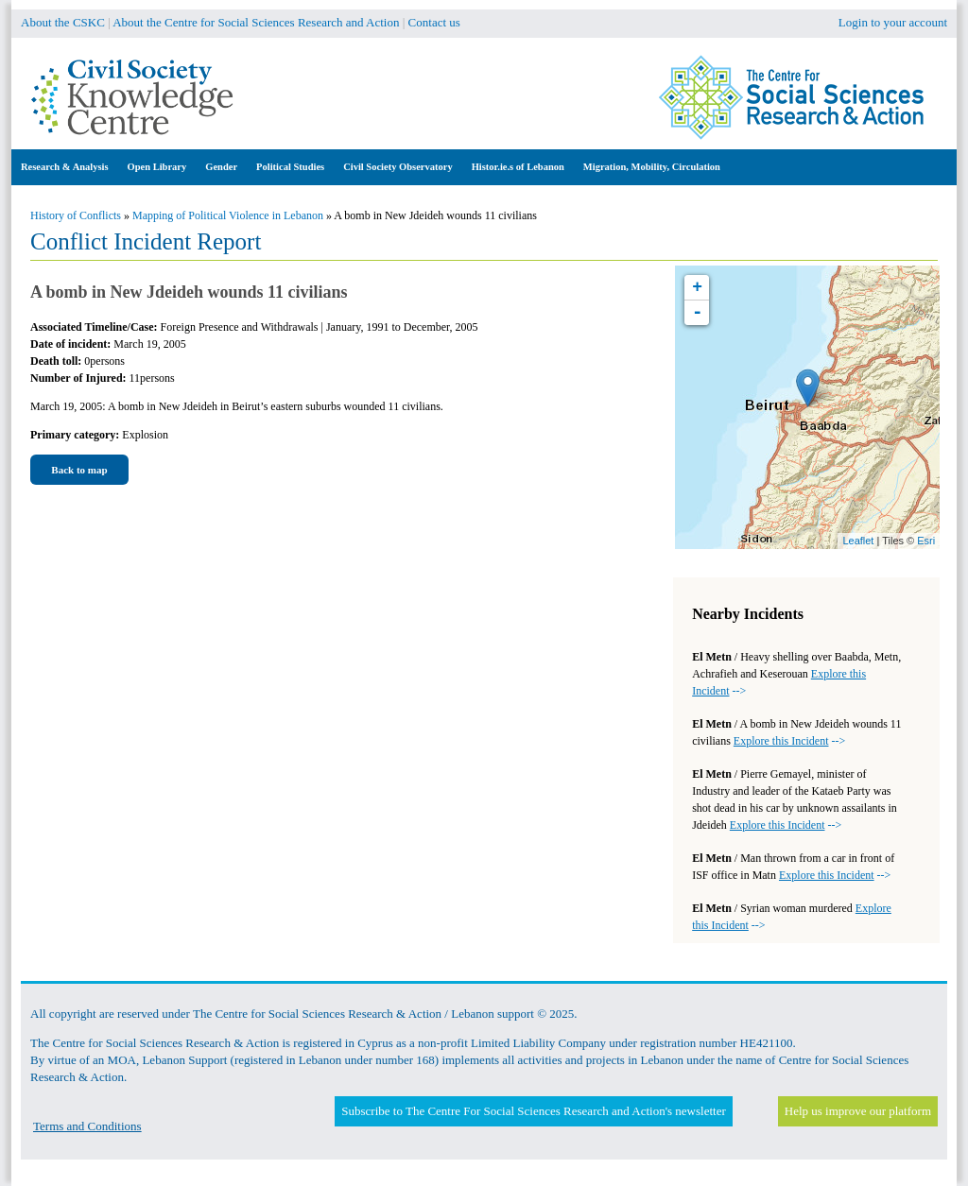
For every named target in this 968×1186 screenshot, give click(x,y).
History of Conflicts (75, 215)
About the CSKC (63, 22)
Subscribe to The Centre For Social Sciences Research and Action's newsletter (533, 1111)
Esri (926, 540)
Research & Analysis (65, 167)
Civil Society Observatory (397, 167)
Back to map (79, 469)
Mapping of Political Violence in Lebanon (227, 215)
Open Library (157, 167)
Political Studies (290, 167)
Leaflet (857, 540)
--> (789, 741)
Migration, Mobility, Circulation (651, 167)
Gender (221, 167)
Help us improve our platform (858, 1111)
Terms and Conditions (87, 1126)
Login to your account (892, 22)
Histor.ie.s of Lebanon (518, 167)
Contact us (434, 22)
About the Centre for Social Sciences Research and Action (255, 22)
